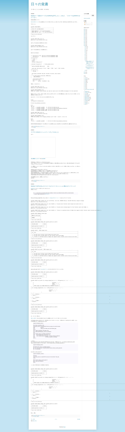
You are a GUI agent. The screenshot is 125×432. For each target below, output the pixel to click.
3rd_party (35, 416)
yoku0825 (43, 158)
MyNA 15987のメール (34, 21)
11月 (85, 47)
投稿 (85, 22)
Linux (85, 93)
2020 (84, 37)
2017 (84, 41)
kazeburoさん (33, 188)
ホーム (56, 419)
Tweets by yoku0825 (87, 18)
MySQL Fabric (87, 97)
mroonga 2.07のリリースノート (54, 197)
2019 (84, 38)
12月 (85, 46)
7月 (85, 53)
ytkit (85, 104)
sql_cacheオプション (44, 269)
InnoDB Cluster (87, 92)
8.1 (85, 83)
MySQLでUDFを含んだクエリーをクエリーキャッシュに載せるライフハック (53, 186)
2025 (84, 30)
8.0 (85, 82)
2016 (84, 42)
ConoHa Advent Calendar (89, 89)
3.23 (85, 77)
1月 (85, 70)
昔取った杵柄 (33, 318)
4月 (85, 57)
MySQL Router (87, 98)
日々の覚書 (39, 4)
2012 (84, 73)
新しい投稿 (33, 419)
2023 (84, 33)
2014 (84, 45)
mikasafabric (87, 94)
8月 (85, 51)
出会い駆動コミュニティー (35, 158)
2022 (84, 34)
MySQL (35, 127)
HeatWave (86, 91)
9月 (85, 50)
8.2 (85, 84)
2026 (84, 29)
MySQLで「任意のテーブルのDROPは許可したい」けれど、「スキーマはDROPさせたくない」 (89, 62)
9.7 (85, 88)
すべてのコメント (87, 24)
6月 (85, 54)
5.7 (85, 81)
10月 (85, 49)
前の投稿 (78, 419)
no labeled (35, 181)
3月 (85, 58)
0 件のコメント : (42, 126)
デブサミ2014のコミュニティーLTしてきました (45, 132)
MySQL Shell (87, 99)
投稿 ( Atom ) (35, 420)
